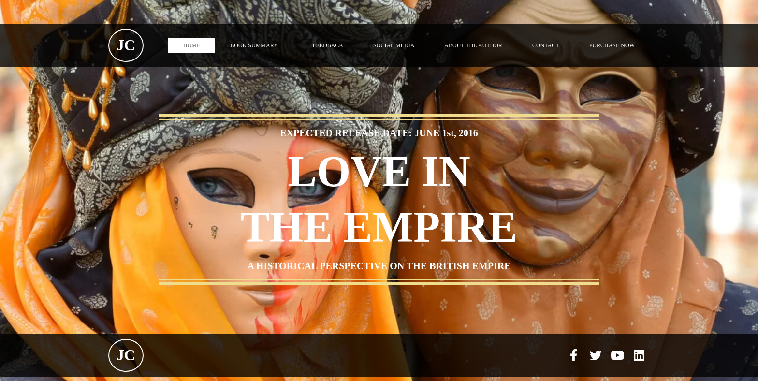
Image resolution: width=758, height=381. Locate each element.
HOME (191, 45)
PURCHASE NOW (612, 45)
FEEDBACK (328, 45)
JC (126, 45)
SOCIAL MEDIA (393, 45)
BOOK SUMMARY (256, 45)
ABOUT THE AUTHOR (473, 45)
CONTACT (545, 45)
